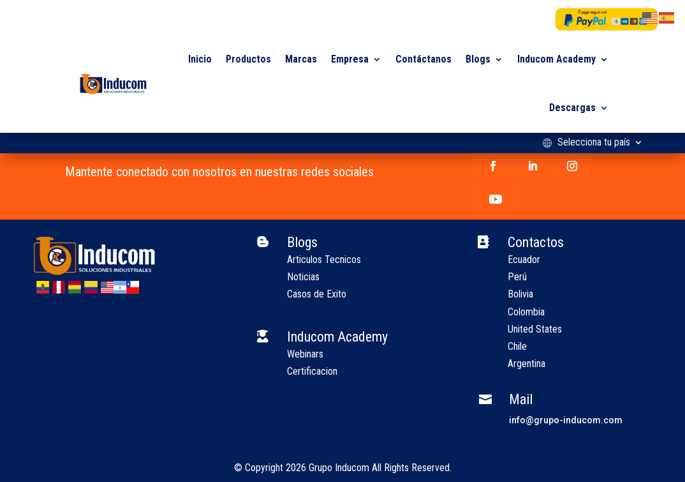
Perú (517, 277)
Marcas (301, 59)
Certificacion (312, 371)
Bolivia (520, 294)
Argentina (526, 364)
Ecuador (524, 259)
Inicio (200, 59)
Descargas (572, 108)
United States (535, 329)
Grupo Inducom (339, 468)
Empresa (350, 59)
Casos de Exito (316, 294)
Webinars (305, 354)
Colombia (526, 312)
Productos (248, 59)
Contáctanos (423, 59)
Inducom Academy (556, 59)
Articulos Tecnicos (324, 259)
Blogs (478, 59)
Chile (517, 346)
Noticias (303, 277)
